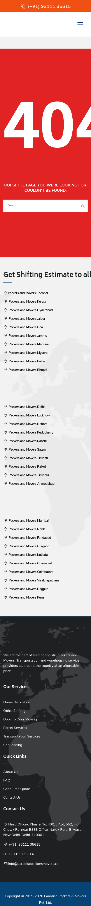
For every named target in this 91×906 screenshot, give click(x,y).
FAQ (6, 780)
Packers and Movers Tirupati (25, 458)
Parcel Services (15, 727)
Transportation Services (21, 736)
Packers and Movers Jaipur (24, 318)
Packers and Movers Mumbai (26, 520)
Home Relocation (16, 702)
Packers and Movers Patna (24, 361)
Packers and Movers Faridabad (27, 538)
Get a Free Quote (16, 789)
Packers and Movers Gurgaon (26, 546)
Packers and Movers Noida (24, 529)
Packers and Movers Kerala (24, 301)
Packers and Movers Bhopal (25, 370)
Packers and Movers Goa (23, 327)
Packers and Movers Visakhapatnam (31, 580)
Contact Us (12, 797)
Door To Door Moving (20, 719)
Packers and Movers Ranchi (25, 441)
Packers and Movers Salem (24, 449)
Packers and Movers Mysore (25, 353)
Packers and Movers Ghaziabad (27, 563)
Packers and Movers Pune (23, 597)
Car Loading (12, 745)
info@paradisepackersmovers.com (34, 863)
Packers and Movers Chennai (25, 293)
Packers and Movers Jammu (25, 336)
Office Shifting (14, 710)
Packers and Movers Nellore (25, 424)
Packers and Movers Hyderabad (28, 310)
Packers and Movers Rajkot (24, 466)
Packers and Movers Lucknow (26, 415)
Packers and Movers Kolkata (25, 555)
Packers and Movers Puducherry (28, 432)
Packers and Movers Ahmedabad (28, 483)
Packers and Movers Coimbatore (28, 572)
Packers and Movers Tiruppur (26, 475)
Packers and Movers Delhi (24, 407)
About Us (10, 771)
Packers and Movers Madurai (26, 344)
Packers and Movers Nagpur (25, 589)
